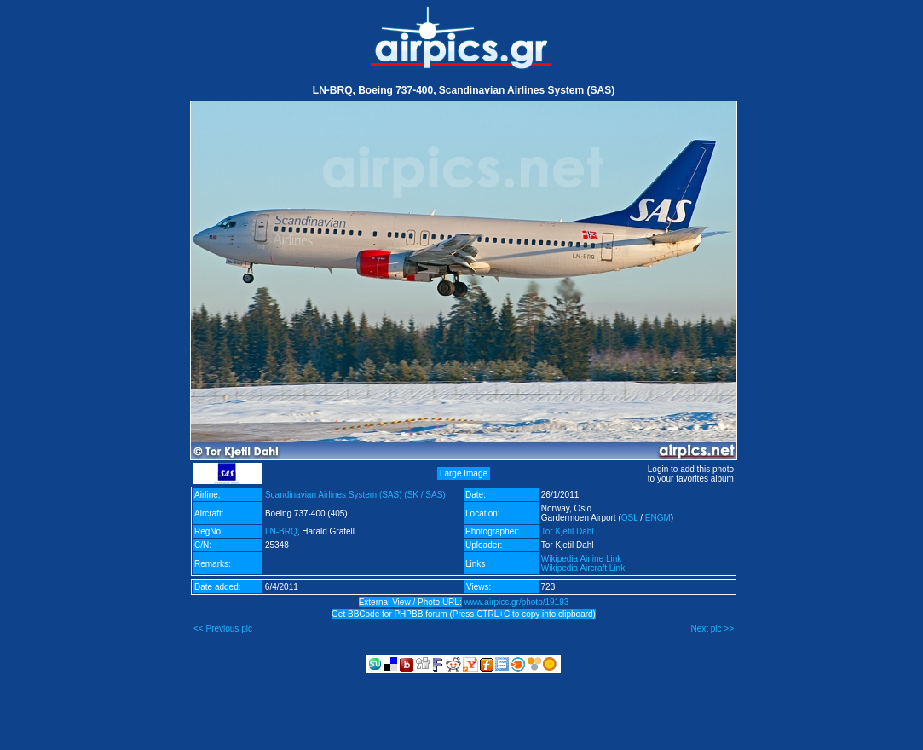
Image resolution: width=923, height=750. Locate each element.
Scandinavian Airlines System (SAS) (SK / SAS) (355, 494)
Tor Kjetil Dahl (567, 531)
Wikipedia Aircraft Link (583, 568)
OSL (629, 517)
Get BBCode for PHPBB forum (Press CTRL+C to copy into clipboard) (464, 614)
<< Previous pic (222, 628)
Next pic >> (712, 628)
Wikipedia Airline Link (581, 558)
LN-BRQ (281, 531)
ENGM (658, 517)
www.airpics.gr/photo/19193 (516, 602)
